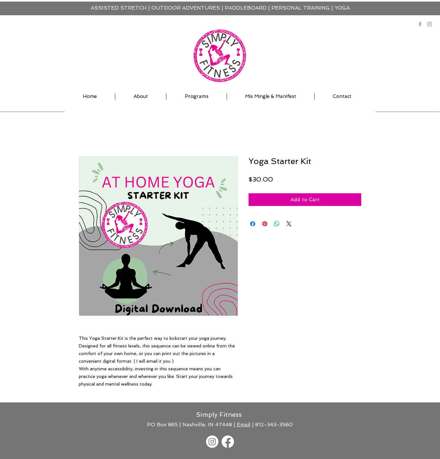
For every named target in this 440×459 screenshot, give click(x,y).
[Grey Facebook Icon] (420, 24)
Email (243, 424)
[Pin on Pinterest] (265, 224)
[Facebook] (228, 441)
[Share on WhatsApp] (277, 224)
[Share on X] (289, 224)
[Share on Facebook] (253, 224)
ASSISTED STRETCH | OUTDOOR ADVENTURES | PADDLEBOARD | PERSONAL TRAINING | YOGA (220, 8)
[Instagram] (429, 24)
